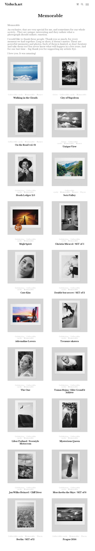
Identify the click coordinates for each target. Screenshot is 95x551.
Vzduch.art (13, 4)
